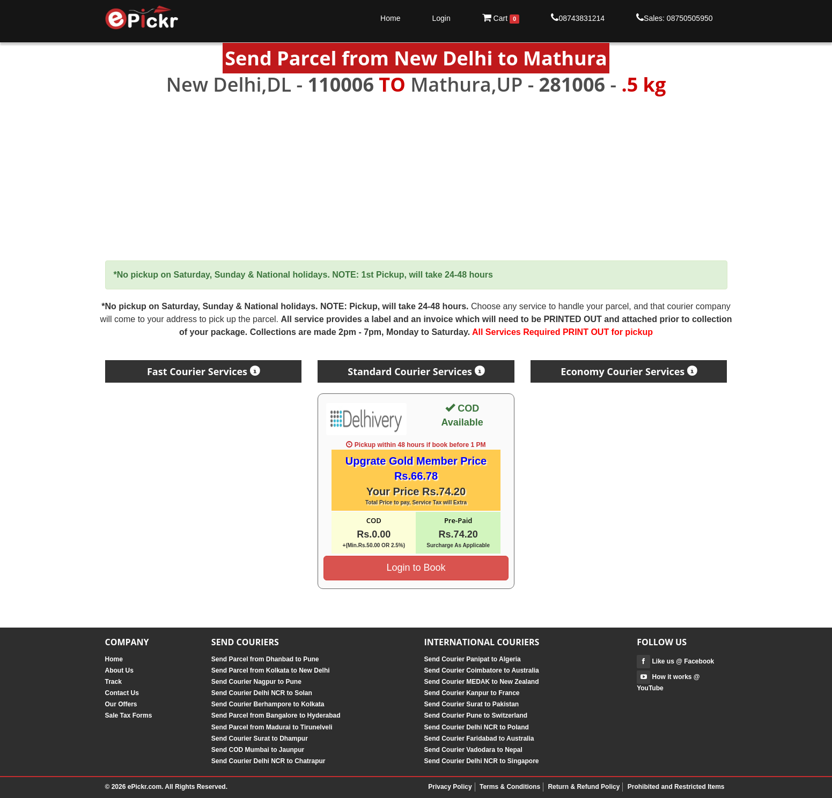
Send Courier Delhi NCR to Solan (261, 693)
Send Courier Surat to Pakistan (471, 704)
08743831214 (578, 18)
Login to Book (415, 567)
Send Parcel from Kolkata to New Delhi (270, 670)
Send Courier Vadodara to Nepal (473, 750)
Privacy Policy (450, 786)
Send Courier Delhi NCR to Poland (476, 727)
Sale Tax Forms (128, 715)
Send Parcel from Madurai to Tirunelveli (272, 727)
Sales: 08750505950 (674, 18)
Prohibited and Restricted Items (676, 786)
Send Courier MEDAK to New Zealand (481, 681)
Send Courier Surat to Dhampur (259, 738)
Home (390, 18)
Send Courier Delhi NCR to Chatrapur (268, 761)
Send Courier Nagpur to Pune (256, 681)
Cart (501, 18)
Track (113, 681)
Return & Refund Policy (584, 786)
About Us (119, 670)
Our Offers (121, 704)
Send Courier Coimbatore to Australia (481, 670)
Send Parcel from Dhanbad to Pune (265, 659)
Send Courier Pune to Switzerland (475, 715)
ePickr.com (144, 786)
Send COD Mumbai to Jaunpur (257, 750)
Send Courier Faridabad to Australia (479, 738)
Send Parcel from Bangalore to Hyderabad (276, 715)
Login (441, 18)
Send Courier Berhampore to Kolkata (268, 704)
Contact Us (122, 693)
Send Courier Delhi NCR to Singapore (481, 761)
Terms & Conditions (510, 786)
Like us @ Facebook (675, 661)
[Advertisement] (416, 178)
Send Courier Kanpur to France (471, 693)
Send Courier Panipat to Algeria (472, 659)
